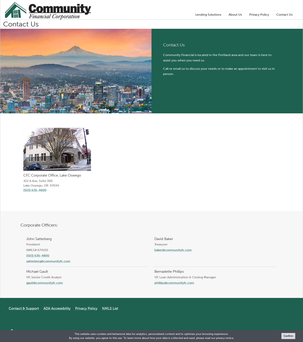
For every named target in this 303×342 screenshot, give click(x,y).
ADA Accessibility (57, 308)
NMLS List (110, 308)
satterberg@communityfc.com (48, 261)
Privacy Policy (259, 14)
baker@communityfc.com (173, 250)
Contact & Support (24, 308)
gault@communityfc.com (44, 283)
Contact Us (284, 14)
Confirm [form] (288, 335)
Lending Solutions (208, 14)
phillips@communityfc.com (174, 283)
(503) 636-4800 (34, 190)
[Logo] (48, 11)
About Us (235, 14)
